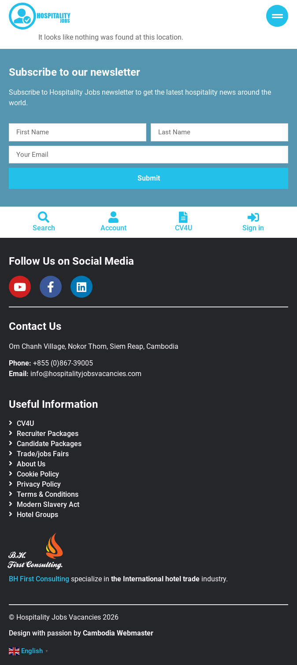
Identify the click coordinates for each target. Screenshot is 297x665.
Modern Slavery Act (48, 504)
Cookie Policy (38, 474)
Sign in (253, 228)
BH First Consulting (39, 579)
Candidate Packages (49, 444)
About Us (31, 464)
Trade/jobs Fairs (43, 454)
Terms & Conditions (47, 494)
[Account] (113, 217)
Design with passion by (81, 633)
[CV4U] (183, 217)
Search (44, 228)
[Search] (43, 217)
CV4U (183, 228)
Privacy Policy (39, 484)
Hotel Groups (37, 514)
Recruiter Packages (47, 433)
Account (113, 228)
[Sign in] (253, 217)
